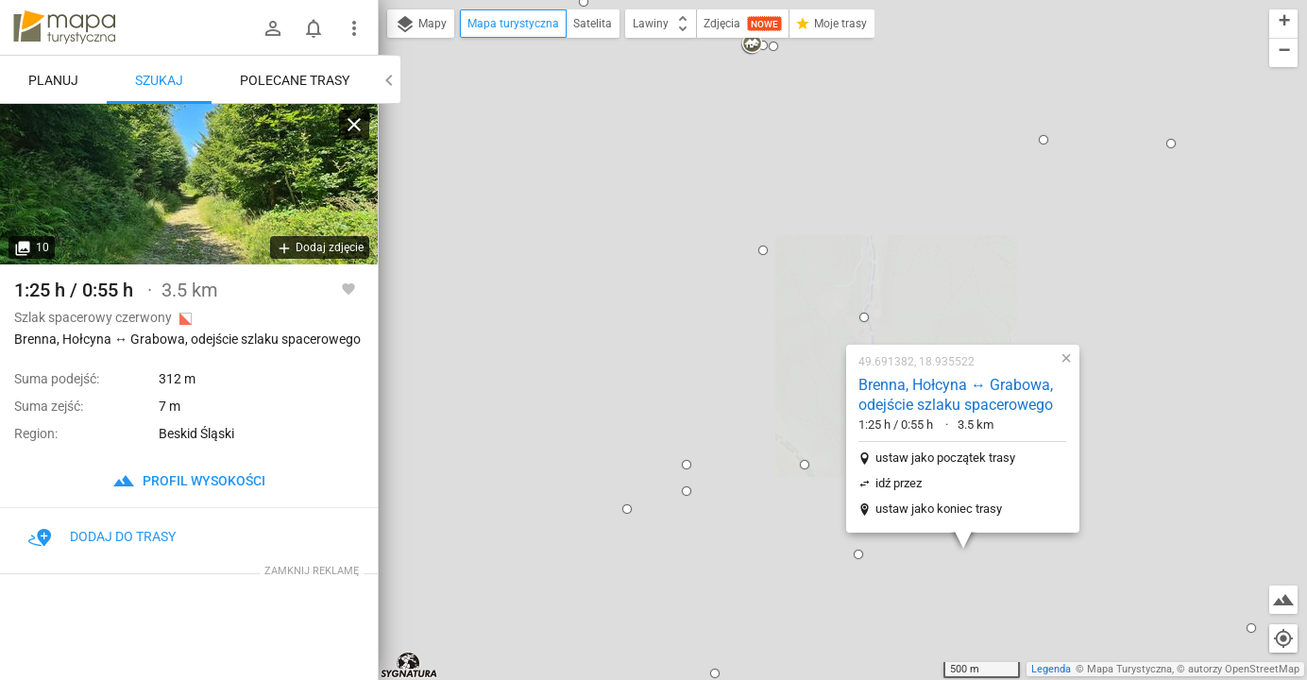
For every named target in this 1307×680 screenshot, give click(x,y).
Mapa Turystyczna (1129, 669)
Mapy (421, 24)
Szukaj (159, 80)
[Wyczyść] (354, 125)
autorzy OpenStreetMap (1243, 669)
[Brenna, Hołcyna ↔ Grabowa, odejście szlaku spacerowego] (189, 184)
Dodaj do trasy (102, 536)
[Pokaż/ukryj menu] (354, 28)
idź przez (778, 267)
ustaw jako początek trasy (824, 241)
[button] (565, 248)
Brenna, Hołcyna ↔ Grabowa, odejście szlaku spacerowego (835, 178)
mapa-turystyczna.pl (64, 27)
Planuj (53, 80)
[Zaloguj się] (273, 28)
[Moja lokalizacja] (1283, 638)
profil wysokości (188, 480)
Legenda (1051, 669)
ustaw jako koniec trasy (818, 292)
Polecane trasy (294, 80)
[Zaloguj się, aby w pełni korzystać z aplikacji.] (348, 288)
